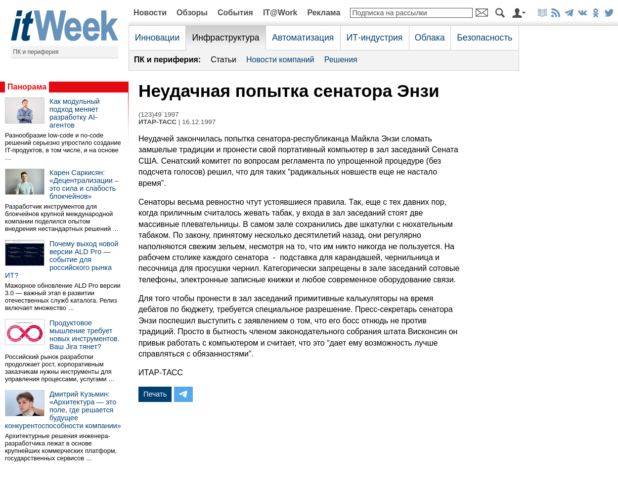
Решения (340, 59)
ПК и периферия (36, 51)
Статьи (223, 59)
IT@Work (280, 12)
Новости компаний (280, 59)
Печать (155, 394)
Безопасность (484, 38)
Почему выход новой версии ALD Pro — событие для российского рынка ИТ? (61, 259)
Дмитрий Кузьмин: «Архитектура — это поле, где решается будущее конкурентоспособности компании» (63, 410)
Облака (430, 38)
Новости (150, 12)
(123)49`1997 (158, 114)
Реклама (323, 12)
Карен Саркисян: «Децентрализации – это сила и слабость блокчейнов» (84, 184)
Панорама (26, 87)
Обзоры (192, 12)
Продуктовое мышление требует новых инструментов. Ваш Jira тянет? (84, 335)
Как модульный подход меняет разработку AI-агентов (74, 113)
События (235, 12)
